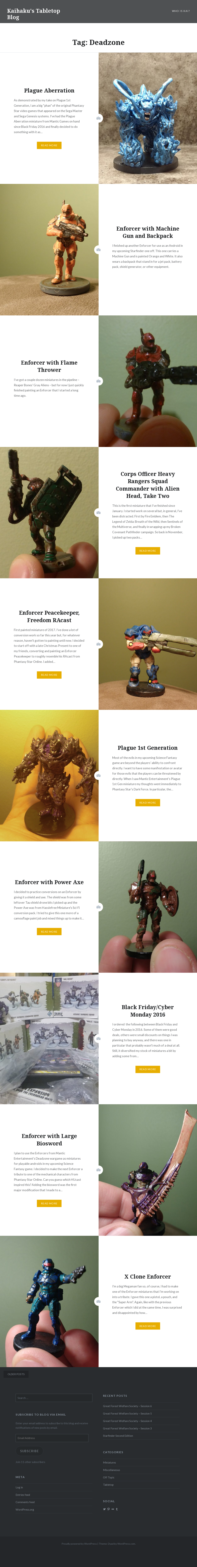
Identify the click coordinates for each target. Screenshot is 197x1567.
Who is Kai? (181, 10)
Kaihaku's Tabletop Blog (33, 14)
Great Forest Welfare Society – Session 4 (127, 1421)
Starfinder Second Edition (118, 1435)
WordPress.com (126, 1543)
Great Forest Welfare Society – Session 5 (127, 1413)
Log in (19, 1487)
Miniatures (109, 1462)
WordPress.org (25, 1509)
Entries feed (23, 1494)
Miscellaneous (111, 1470)
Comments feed (25, 1502)
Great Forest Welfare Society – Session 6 (127, 1406)
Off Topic (108, 1477)
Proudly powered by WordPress (79, 1543)
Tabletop (108, 1484)
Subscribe (29, 1451)
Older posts (16, 1374)
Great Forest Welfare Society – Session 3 (127, 1428)
